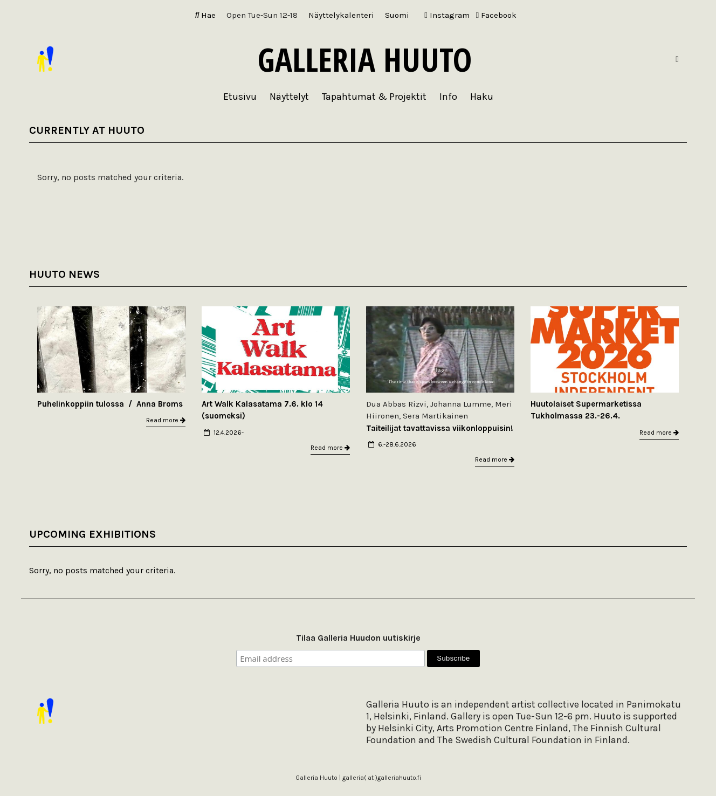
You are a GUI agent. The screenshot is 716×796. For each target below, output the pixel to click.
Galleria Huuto (365, 59)
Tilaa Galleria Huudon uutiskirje (358, 638)
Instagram (446, 15)
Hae (205, 15)
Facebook (496, 15)
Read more (165, 420)
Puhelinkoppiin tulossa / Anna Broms (110, 404)
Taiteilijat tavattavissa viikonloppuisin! (439, 428)
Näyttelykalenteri (341, 15)
